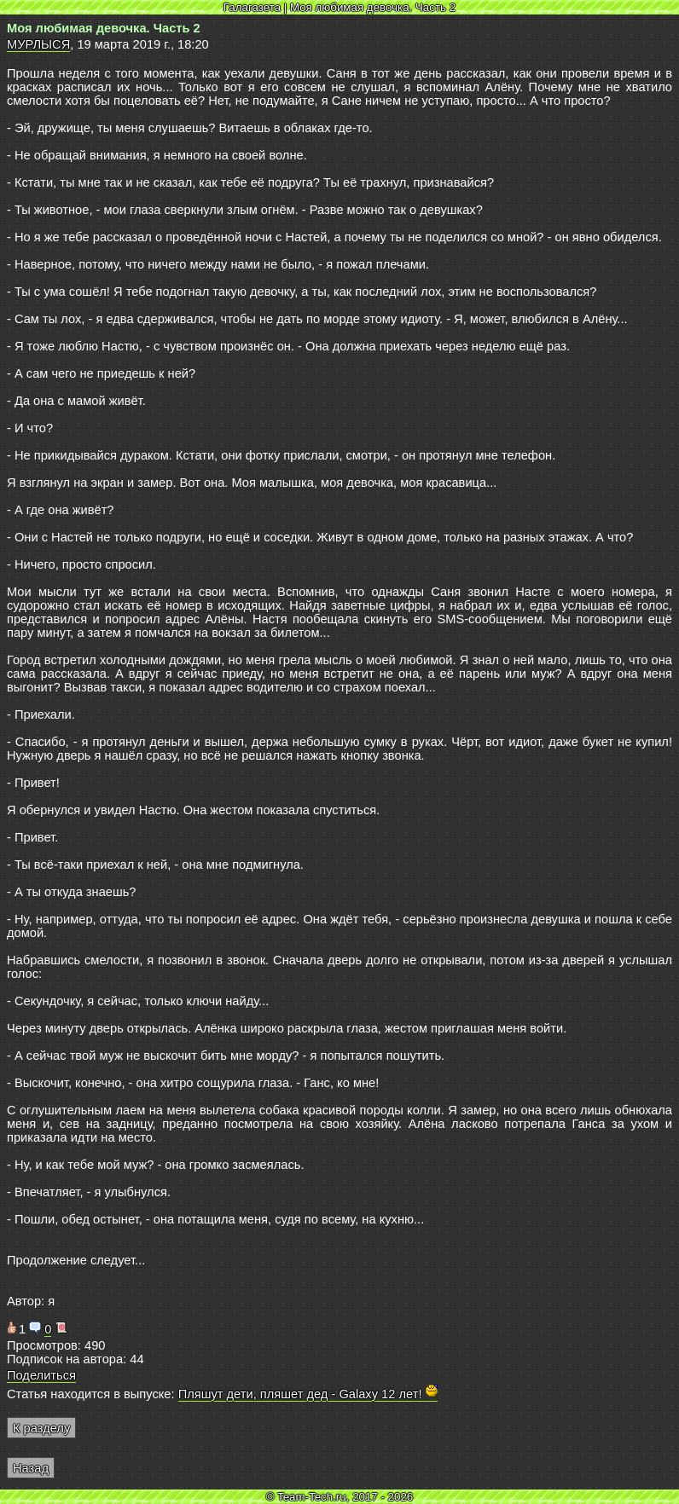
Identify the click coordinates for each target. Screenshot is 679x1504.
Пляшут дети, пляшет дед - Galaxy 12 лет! (308, 1394)
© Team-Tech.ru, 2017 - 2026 (340, 1496)
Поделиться (41, 1375)
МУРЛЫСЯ (38, 44)
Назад (31, 1468)
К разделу (41, 1428)
